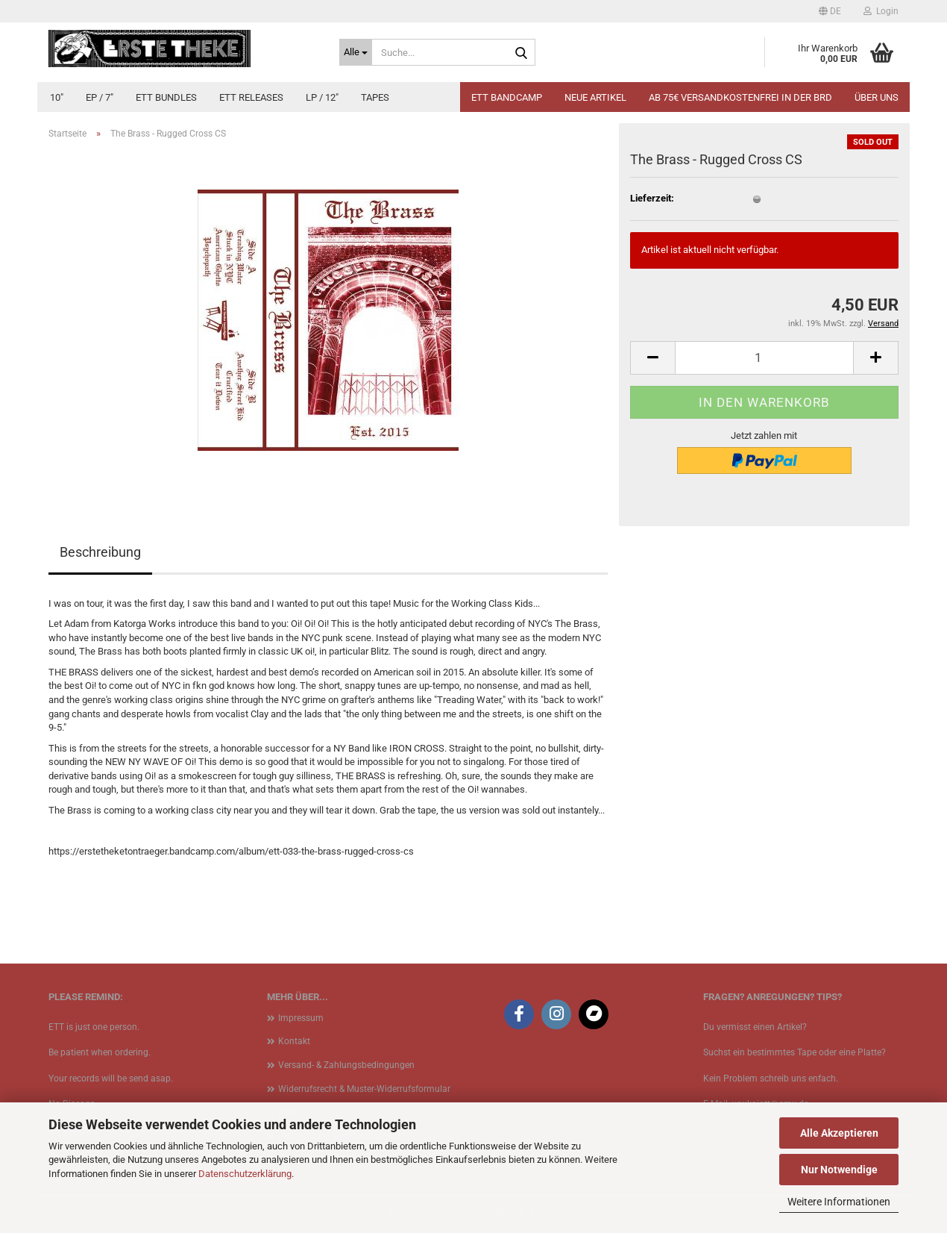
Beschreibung (100, 552)
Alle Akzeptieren (839, 1133)
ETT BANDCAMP (506, 97)
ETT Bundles (166, 97)
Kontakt (294, 1041)
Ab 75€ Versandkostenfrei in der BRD (740, 97)
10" (56, 97)
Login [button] (881, 11)
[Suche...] (355, 52)
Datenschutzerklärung (245, 1173)
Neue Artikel (595, 97)
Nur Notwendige (839, 1170)
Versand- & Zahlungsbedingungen (346, 1065)
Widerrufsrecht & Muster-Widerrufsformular (364, 1089)
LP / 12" (322, 97)
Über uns (877, 97)
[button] (830, 11)
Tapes (375, 97)
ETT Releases (251, 97)
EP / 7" (99, 97)
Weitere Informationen (838, 1202)
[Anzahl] (764, 358)
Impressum (301, 1018)
